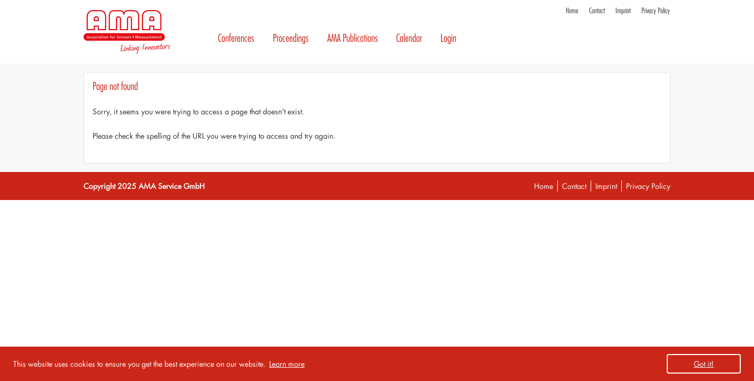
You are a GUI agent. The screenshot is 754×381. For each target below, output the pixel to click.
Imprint (623, 10)
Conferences (236, 38)
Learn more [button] (287, 364)
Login (448, 38)
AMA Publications (352, 38)
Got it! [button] (704, 364)
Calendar (409, 38)
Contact (597, 10)
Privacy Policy (655, 10)
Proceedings (291, 38)
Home (572, 10)
